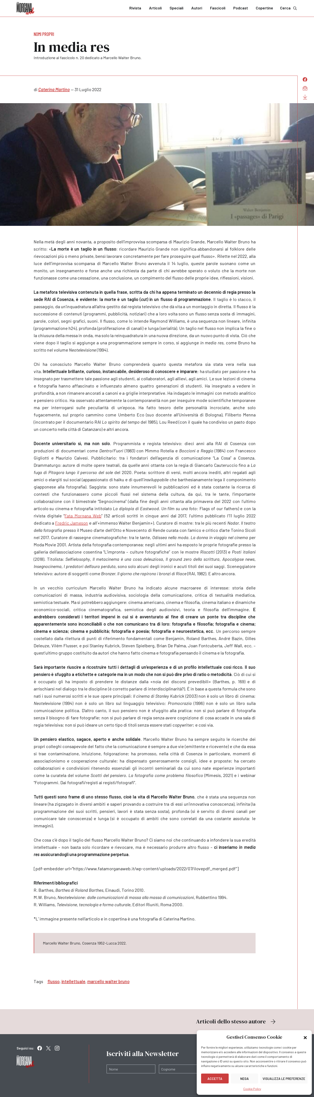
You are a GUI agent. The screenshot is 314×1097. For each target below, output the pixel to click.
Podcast (240, 7)
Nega (244, 1079)
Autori (196, 7)
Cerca (289, 8)
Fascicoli (217, 7)
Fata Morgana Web (83, 515)
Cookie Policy (252, 1089)
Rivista (135, 7)
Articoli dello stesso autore (236, 1021)
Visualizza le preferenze (284, 1079)
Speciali (176, 7)
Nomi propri (44, 34)
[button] (305, 1037)
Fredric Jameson (71, 522)
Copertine (264, 7)
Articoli (155, 7)
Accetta (214, 1079)
